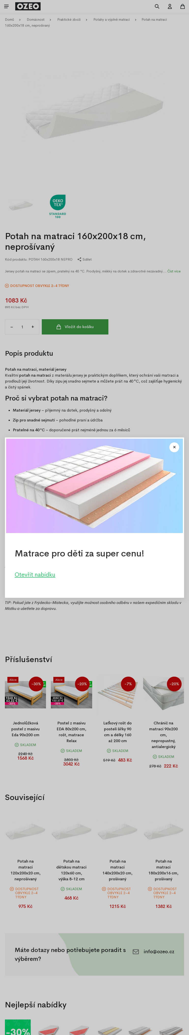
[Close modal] (174, 447)
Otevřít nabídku (35, 574)
